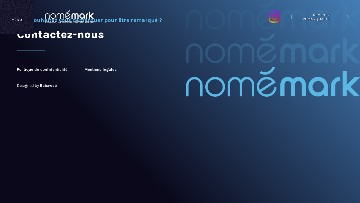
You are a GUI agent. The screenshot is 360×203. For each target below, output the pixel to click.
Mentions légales (100, 69)
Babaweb (48, 85)
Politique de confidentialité (42, 69)
